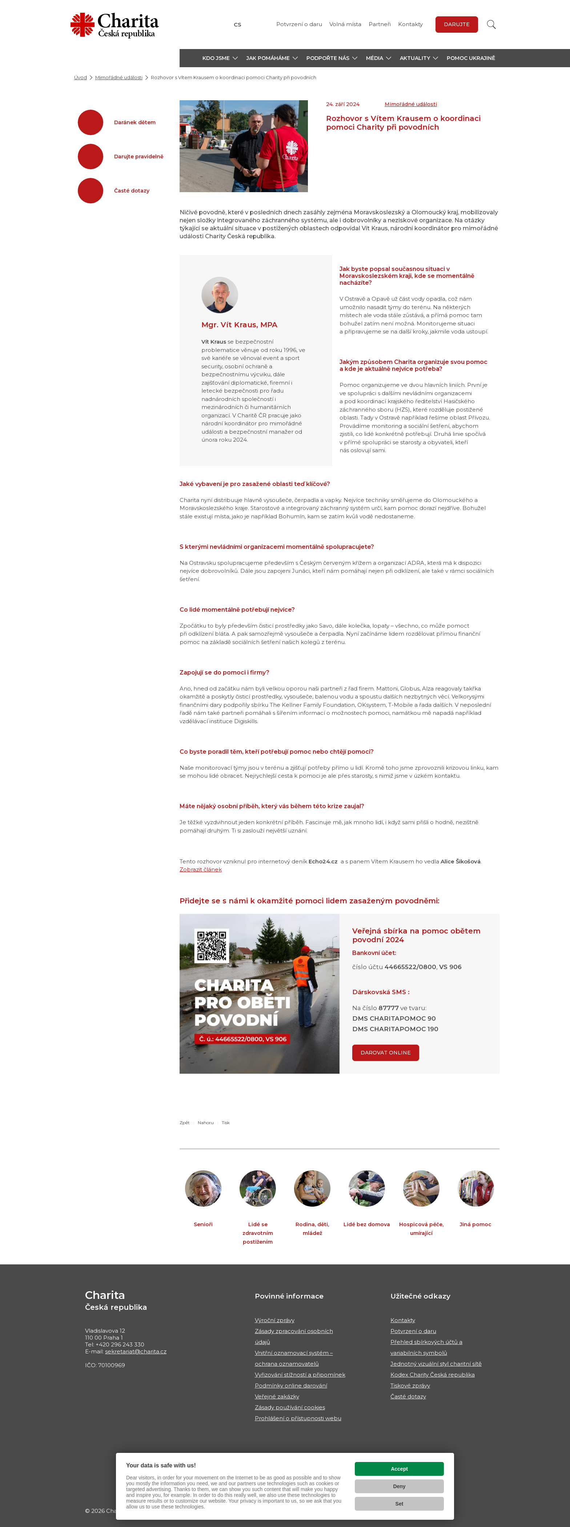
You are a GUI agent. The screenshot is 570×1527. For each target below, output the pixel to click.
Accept (399, 1469)
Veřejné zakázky (277, 1396)
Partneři (380, 24)
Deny (399, 1486)
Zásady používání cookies (290, 1407)
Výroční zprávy (274, 1320)
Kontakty (410, 24)
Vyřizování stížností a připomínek (300, 1374)
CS (237, 24)
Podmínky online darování (291, 1385)
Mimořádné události (118, 77)
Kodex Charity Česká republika (432, 1374)
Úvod (80, 77)
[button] (220, 58)
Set (400, 1504)
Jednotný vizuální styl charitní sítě (436, 1363)
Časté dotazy (408, 1396)
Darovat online (386, 1052)
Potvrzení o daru (299, 24)
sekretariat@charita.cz (135, 1351)
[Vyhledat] (491, 24)
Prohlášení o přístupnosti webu (298, 1418)
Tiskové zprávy (410, 1385)
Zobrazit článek (201, 869)
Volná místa (345, 24)
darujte (457, 24)
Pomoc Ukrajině (471, 58)
